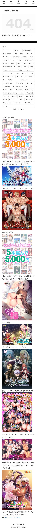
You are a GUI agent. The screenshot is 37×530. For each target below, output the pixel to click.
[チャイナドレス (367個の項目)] (9, 76)
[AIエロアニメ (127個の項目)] (13, 99)
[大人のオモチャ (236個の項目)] (18, 86)
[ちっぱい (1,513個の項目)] (30, 53)
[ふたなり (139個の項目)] (6, 96)
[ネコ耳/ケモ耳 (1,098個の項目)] (29, 60)
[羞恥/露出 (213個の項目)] (19, 89)
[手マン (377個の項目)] (30, 73)
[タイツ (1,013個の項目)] (6, 63)
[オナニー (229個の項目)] (29, 86)
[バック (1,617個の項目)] (22, 53)
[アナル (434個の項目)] (17, 73)
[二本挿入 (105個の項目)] (19, 103)
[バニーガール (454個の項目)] (8, 73)
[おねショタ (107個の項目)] (8, 103)
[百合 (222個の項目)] (6, 89)
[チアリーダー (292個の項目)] (26, 80)
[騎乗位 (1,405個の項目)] (24, 57)
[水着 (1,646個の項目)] (15, 53)
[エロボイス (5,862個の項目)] (8, 50)
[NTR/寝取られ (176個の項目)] (8, 93)
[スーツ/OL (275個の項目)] (20, 83)
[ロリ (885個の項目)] (20, 63)
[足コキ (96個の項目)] (18, 106)
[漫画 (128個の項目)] (5, 99)
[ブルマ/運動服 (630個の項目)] (8, 66)
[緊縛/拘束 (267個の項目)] (7, 86)
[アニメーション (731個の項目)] (28, 63)
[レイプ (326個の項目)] (20, 76)
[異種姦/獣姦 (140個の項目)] (29, 93)
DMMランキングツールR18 (12, 517)
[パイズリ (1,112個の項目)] (19, 60)
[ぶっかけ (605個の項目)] (17, 66)
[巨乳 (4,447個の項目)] (18, 50)
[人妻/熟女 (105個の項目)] (29, 103)
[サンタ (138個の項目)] (14, 96)
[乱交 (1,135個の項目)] (12, 60)
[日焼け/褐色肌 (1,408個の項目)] (15, 57)
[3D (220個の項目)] (12, 89)
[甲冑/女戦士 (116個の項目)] (29, 99)
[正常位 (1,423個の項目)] (6, 57)
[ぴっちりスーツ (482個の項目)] (10, 70)
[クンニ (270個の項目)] (30, 83)
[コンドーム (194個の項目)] (29, 89)
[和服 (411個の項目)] (24, 73)
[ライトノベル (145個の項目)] (19, 93)
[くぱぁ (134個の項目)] (21, 96)
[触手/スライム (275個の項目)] (9, 83)
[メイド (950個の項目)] (13, 63)
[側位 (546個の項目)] (31, 66)
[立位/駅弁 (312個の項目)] (29, 76)
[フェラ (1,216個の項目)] (6, 60)
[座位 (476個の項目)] (21, 70)
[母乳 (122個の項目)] (22, 99)
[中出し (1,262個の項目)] (31, 57)
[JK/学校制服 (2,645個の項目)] (28, 50)
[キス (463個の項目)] (30, 70)
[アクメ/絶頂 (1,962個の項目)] (7, 53)
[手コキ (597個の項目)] (25, 66)
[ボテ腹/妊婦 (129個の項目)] (29, 96)
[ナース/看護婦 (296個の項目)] (10, 80)
